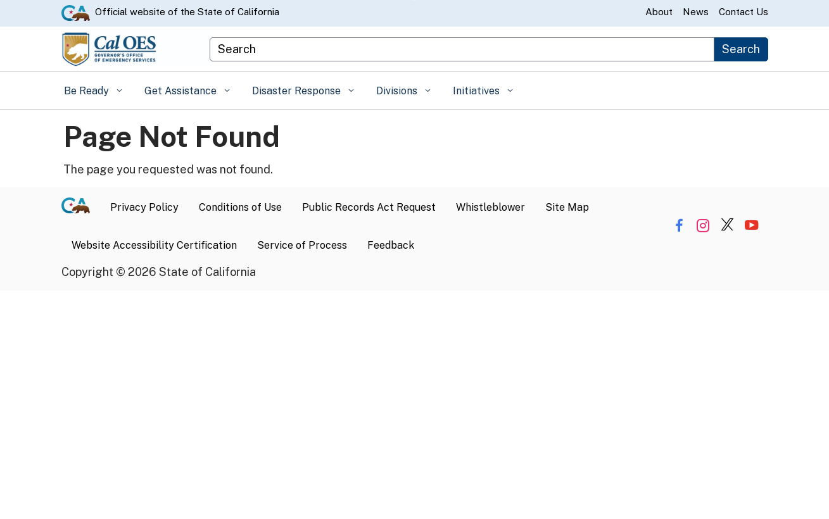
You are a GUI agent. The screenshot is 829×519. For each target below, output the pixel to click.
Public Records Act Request (369, 207)
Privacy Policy (144, 207)
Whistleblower (490, 207)
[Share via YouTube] (751, 225)
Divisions (398, 91)
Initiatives (477, 91)
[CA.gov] (80, 207)
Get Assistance (181, 91)
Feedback (390, 245)
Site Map (567, 207)
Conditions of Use (240, 207)
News (696, 11)
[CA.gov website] (75, 12)
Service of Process (302, 245)
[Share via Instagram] (703, 225)
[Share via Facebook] (679, 225)
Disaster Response (297, 91)
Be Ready (87, 91)
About (659, 11)
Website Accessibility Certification (154, 245)
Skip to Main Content (414, 0)
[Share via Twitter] (727, 225)
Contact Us (743, 11)
